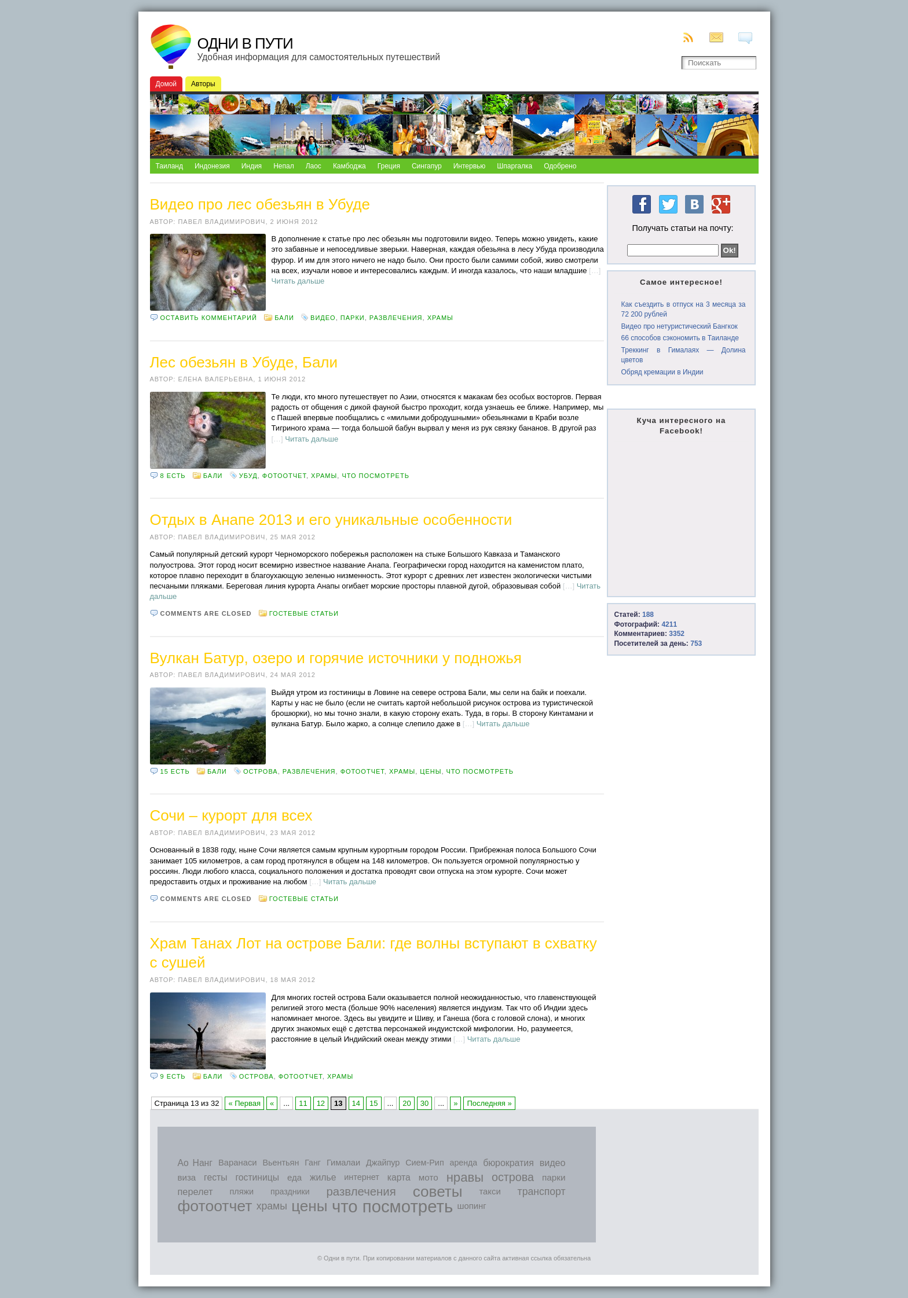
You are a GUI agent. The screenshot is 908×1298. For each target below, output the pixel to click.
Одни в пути (245, 43)
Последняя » (489, 1103)
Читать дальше (298, 281)
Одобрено (560, 166)
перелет (195, 1191)
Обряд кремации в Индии (662, 372)
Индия (251, 166)
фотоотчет (284, 475)
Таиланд (169, 166)
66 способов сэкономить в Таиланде (679, 338)
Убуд (248, 475)
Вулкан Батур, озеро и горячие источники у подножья (336, 658)
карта (399, 1177)
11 (303, 1103)
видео (323, 317)
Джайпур (383, 1162)
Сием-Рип (424, 1162)
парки (352, 317)
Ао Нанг (195, 1163)
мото (428, 1177)
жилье (323, 1177)
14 (356, 1103)
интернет (361, 1177)
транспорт (542, 1191)
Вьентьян (280, 1162)
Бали (284, 317)
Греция (389, 166)
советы (438, 1191)
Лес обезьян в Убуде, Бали (244, 362)
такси (489, 1191)
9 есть (173, 1076)
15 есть (175, 771)
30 (424, 1103)
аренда (464, 1162)
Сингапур (427, 166)
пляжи (241, 1191)
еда (294, 1177)
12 (321, 1103)
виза (187, 1177)
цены (430, 771)
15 (373, 1103)
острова (260, 771)
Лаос (313, 166)
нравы (465, 1177)
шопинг (471, 1206)
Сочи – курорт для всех (231, 815)
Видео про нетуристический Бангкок (679, 326)
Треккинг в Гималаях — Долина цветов (683, 355)
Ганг (313, 1162)
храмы (440, 317)
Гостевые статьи (304, 613)
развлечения (396, 317)
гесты (215, 1177)
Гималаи (343, 1162)
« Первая (244, 1103)
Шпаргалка (514, 166)
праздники (290, 1191)
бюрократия (508, 1163)
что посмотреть (375, 475)
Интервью (469, 166)
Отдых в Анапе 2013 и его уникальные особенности (331, 519)
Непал (283, 166)
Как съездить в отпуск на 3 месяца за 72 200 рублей (683, 309)
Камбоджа (349, 166)
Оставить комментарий (208, 317)
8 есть (173, 475)
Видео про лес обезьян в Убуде (260, 204)
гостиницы (257, 1177)
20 (406, 1103)
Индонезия (212, 166)
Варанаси (237, 1162)
